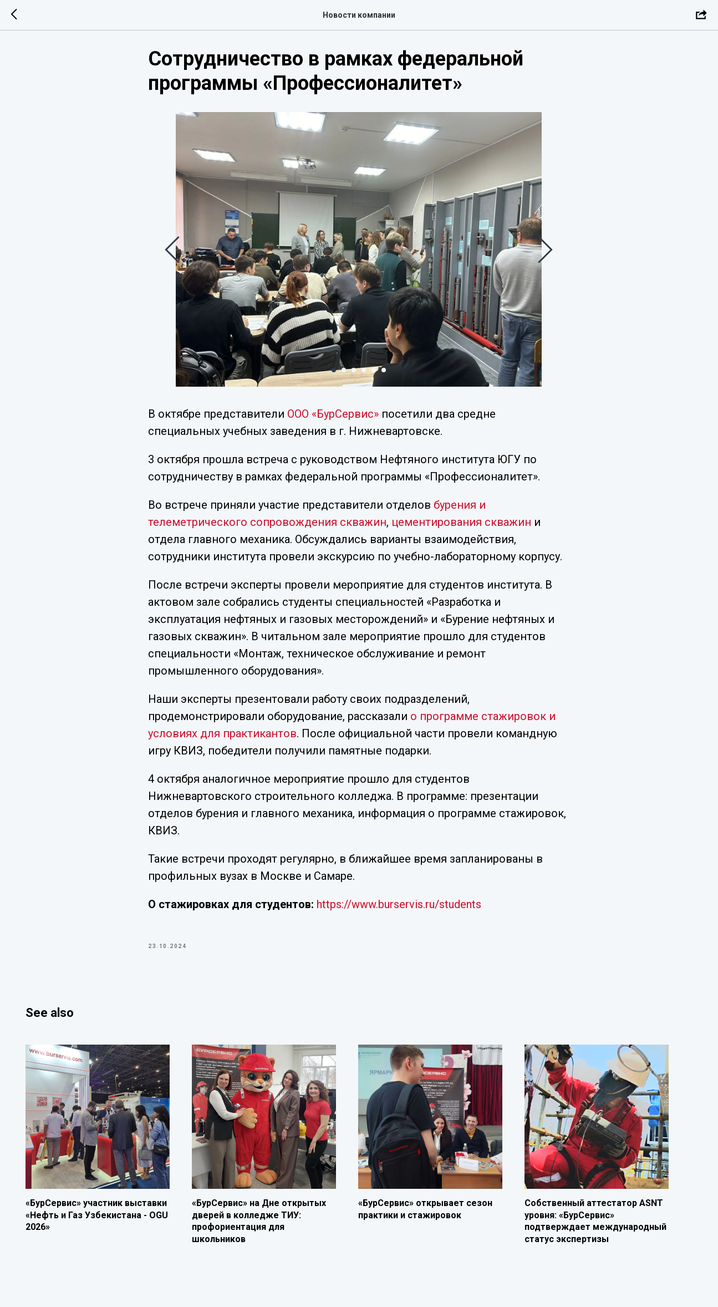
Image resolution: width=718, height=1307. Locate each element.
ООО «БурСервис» (333, 420)
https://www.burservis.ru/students (399, 911)
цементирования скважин (462, 528)
